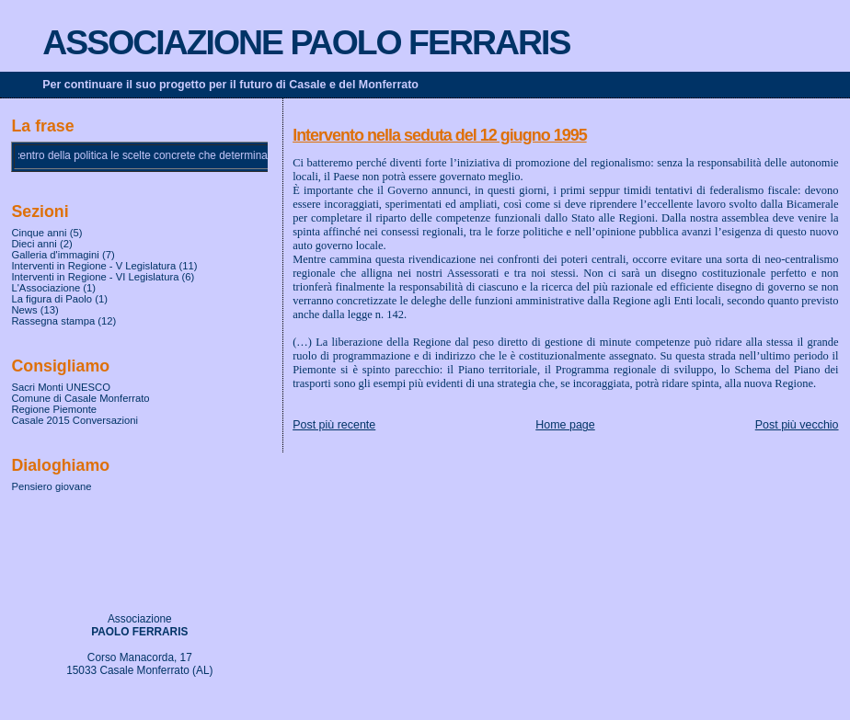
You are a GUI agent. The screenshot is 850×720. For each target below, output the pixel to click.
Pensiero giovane (51, 486)
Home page (564, 424)
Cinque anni (38, 232)
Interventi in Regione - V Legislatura (93, 265)
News (24, 309)
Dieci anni (33, 243)
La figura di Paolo (51, 298)
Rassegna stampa (53, 320)
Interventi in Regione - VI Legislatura (94, 276)
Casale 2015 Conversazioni (74, 420)
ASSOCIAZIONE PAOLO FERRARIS (305, 42)
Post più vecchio (797, 424)
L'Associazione (45, 287)
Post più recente (334, 424)
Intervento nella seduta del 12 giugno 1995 (439, 135)
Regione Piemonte (54, 409)
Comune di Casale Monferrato (80, 398)
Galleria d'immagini (54, 254)
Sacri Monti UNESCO (60, 387)
